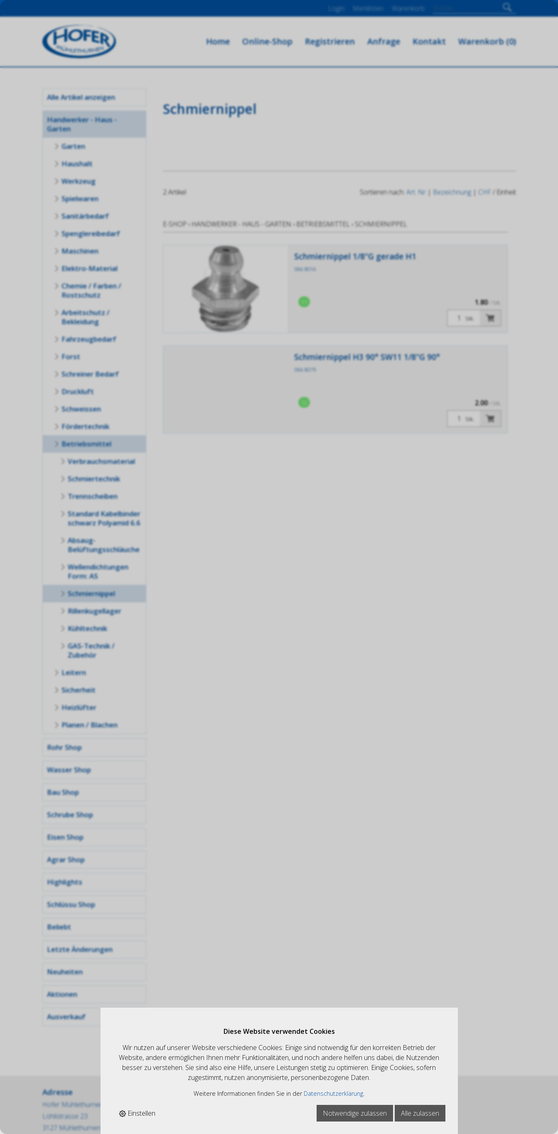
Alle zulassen (420, 1113)
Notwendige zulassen (355, 1113)
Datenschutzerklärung (333, 1093)
